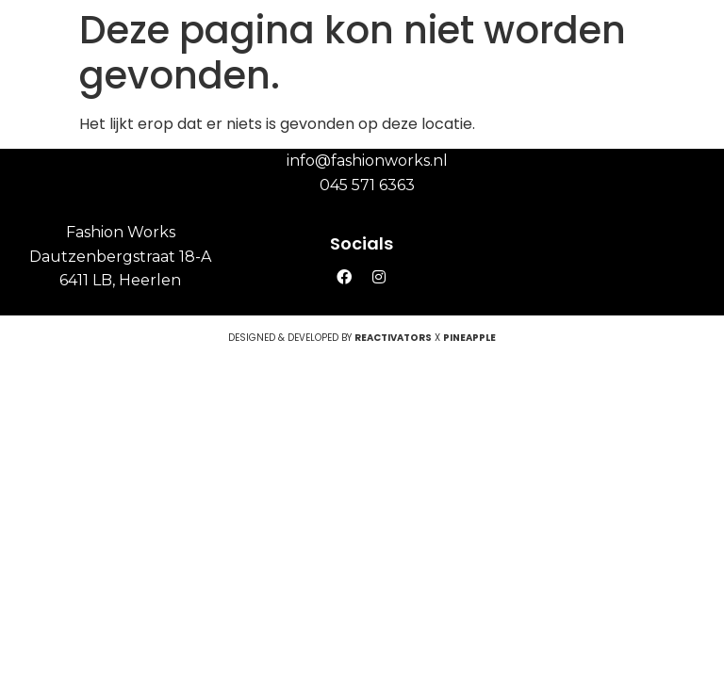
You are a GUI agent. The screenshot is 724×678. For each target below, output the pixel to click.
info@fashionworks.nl (367, 161)
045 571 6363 (367, 185)
